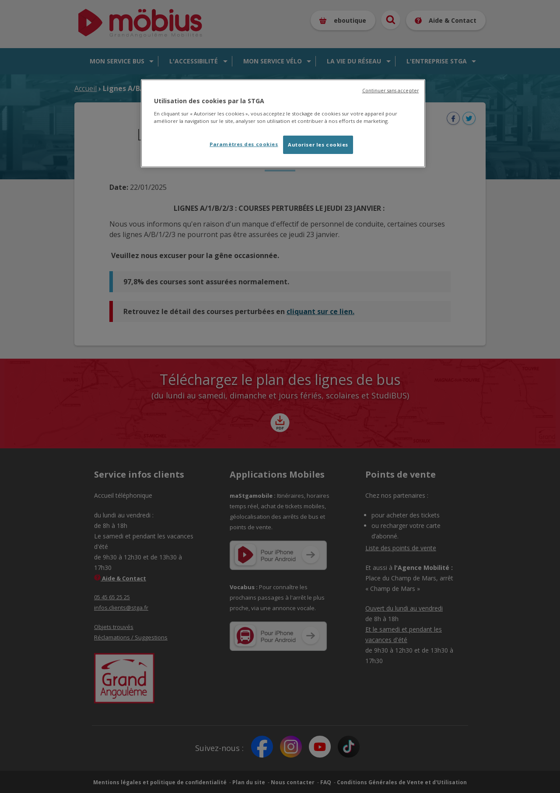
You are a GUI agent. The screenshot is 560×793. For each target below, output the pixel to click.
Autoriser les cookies (318, 144)
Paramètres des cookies (244, 144)
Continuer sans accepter (390, 90)
